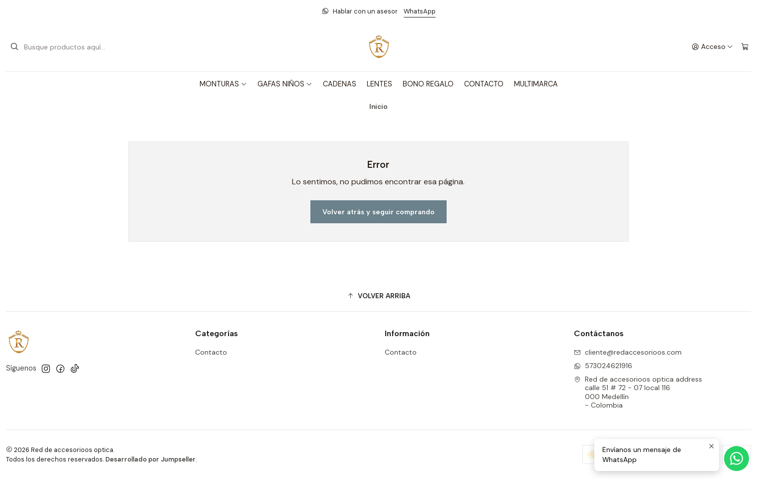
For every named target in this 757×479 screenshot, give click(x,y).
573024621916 (603, 365)
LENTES (379, 83)
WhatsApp (420, 11)
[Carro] (745, 47)
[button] (378, 296)
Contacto (211, 352)
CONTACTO (484, 83)
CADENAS (339, 83)
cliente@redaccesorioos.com (628, 352)
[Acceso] (712, 47)
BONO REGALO (428, 83)
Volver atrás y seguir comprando (378, 211)
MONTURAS (223, 83)
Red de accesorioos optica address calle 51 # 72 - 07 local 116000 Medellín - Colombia (638, 392)
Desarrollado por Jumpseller (150, 459)
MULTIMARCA (536, 83)
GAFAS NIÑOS (284, 83)
